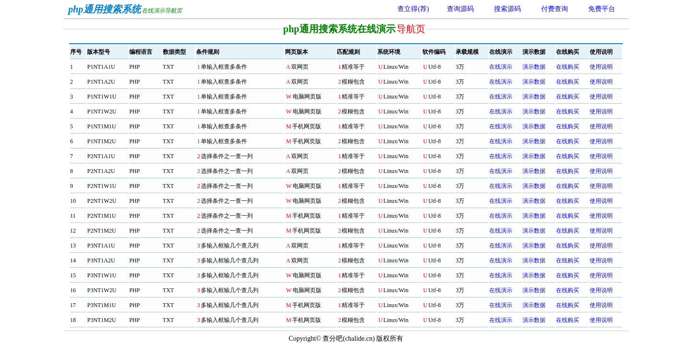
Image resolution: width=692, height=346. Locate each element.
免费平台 (601, 8)
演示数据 (533, 66)
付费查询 (554, 8)
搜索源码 (507, 8)
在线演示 (500, 66)
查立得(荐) (413, 8)
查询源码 (460, 8)
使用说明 (601, 66)
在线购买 (567, 66)
